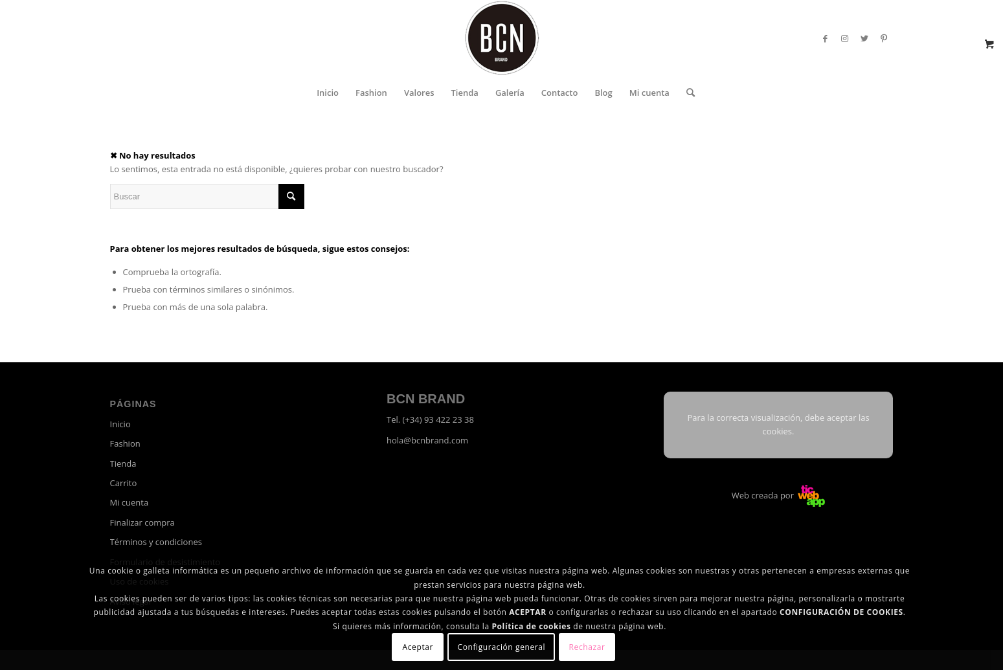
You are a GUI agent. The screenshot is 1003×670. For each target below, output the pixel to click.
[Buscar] (686, 92)
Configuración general (502, 647)
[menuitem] (327, 92)
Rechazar (587, 647)
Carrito (123, 483)
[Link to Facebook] (825, 38)
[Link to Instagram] (845, 38)
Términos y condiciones (156, 542)
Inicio (120, 424)
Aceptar (418, 647)
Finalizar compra (142, 522)
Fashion (125, 443)
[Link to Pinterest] (884, 38)
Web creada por (779, 495)
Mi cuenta (129, 502)
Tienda (123, 463)
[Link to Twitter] (864, 38)
